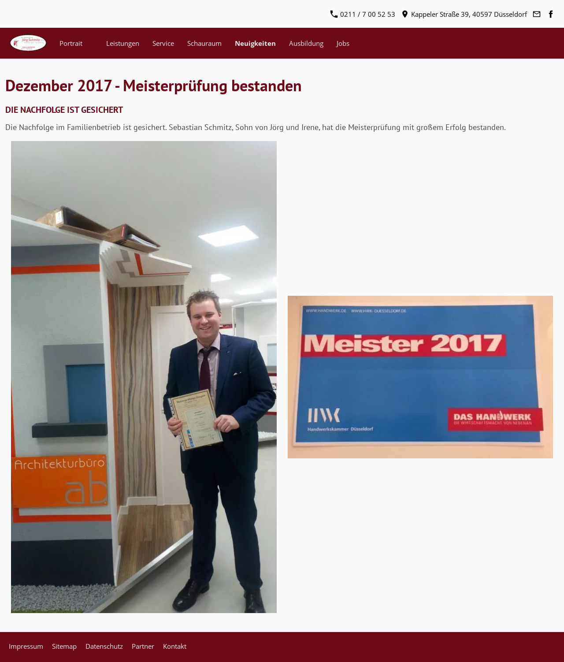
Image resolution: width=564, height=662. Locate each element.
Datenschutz (104, 646)
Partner (143, 646)
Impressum (26, 646)
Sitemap (64, 646)
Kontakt (174, 646)
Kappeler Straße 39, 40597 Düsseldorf (464, 14)
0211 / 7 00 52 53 (363, 14)
